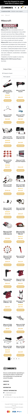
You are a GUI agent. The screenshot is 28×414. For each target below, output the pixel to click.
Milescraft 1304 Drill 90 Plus (7, 280)
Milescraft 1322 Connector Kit (20, 325)
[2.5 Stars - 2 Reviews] (20, 188)
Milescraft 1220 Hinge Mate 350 (20, 185)
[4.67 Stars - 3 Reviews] (20, 304)
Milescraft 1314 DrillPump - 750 (7, 301)
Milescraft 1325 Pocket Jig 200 (20, 347)
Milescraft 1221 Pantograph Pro (7, 209)
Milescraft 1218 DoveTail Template (20, 161)
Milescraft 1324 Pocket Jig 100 (7, 347)
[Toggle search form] (15, 7)
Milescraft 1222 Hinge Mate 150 (20, 209)
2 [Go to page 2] (11, 358)
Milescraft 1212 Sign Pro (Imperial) (7, 137)
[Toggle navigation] (25, 7)
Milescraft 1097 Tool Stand (20, 115)
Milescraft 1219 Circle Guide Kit (7, 185)
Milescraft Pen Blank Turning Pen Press (7, 92)
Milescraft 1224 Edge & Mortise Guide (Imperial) (7, 233)
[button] (21, 7)
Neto (12, 407)
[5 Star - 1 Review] (7, 140)
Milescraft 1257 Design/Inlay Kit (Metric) (20, 233)
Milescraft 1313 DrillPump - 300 (20, 280)
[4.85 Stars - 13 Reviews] (7, 95)
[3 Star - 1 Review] (20, 236)
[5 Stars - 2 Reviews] (7, 350)
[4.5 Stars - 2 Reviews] (7, 212)
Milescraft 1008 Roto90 (20, 91)
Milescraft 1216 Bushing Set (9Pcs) (7, 161)
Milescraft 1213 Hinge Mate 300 (20, 137)
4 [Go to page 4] (16, 358)
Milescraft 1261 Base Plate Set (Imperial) (7, 257)
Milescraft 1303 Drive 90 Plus (20, 257)
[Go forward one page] (19, 358)
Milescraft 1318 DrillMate (20, 301)
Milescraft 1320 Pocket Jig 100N (7, 325)
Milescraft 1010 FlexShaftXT (7, 115)
